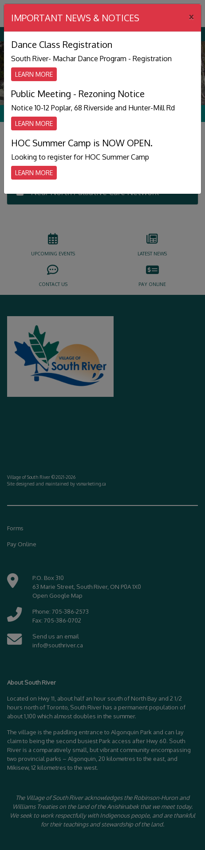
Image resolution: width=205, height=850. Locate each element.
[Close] (191, 16)
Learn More (34, 74)
